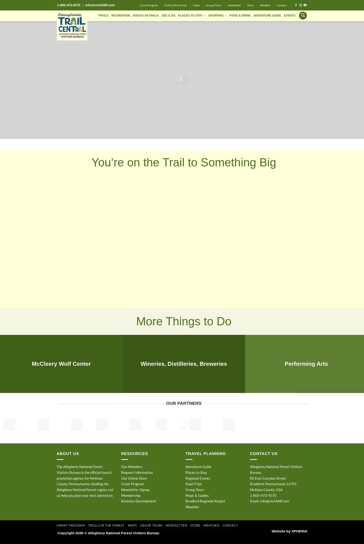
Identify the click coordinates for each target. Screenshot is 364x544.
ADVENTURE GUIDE (267, 15)
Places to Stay (196, 472)
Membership (130, 495)
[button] (303, 16)
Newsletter (234, 5)
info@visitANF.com (274, 501)
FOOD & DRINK (240, 15)
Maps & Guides (197, 495)
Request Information (137, 472)
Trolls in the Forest (175, 5)
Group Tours (213, 5)
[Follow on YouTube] (305, 5)
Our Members (132, 467)
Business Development (138, 501)
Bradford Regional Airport (205, 501)
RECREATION (120, 15)
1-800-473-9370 (68, 5)
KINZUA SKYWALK (146, 15)
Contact (281, 5)
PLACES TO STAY (192, 15)
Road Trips (193, 484)
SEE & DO (168, 15)
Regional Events (197, 478)
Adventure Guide (198, 467)
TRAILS (103, 15)
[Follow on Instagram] (300, 5)
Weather (265, 5)
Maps (196, 5)
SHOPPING (217, 15)
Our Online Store (134, 478)
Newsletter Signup (135, 490)
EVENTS (289, 15)
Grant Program (149, 5)
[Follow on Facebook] (296, 5)
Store (250, 5)
